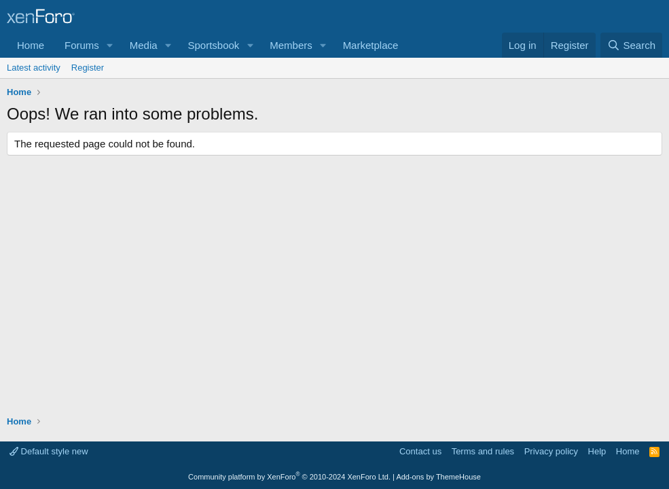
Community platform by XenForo (289, 477)
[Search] (631, 45)
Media (144, 45)
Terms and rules (483, 451)
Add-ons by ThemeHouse (438, 477)
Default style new (49, 451)
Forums (82, 45)
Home (30, 45)
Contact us (420, 451)
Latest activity (33, 67)
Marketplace (371, 45)
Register (87, 67)
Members (291, 45)
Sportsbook (213, 45)
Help (597, 451)
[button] (110, 45)
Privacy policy (551, 451)
